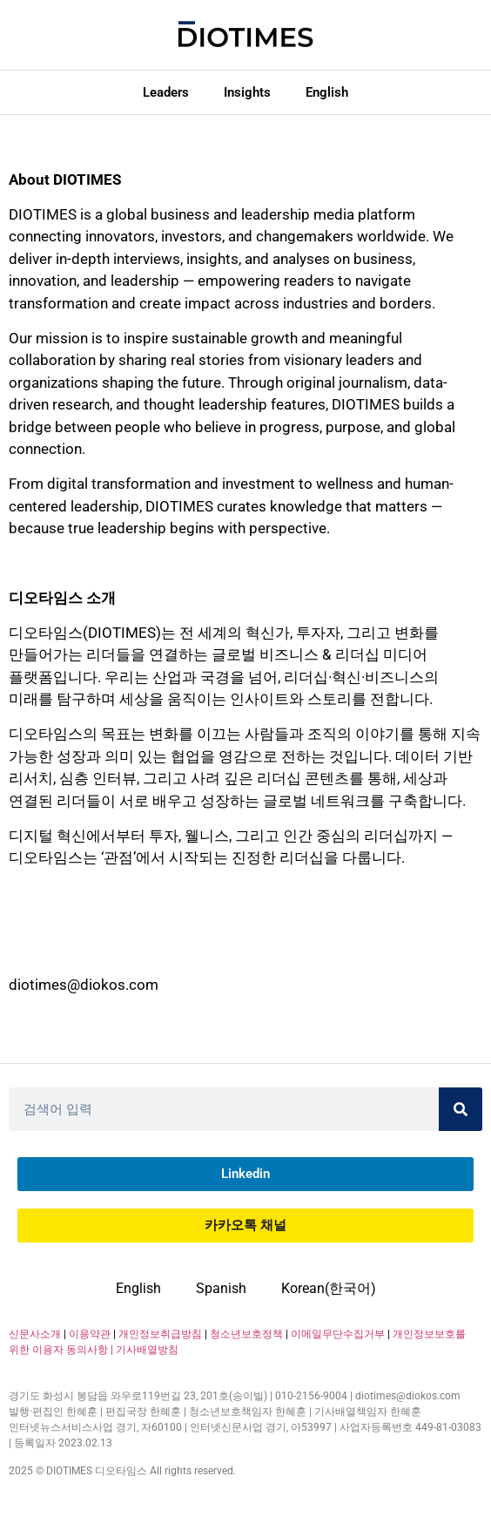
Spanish (221, 1288)
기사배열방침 (147, 1350)
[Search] (460, 1109)
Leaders (166, 92)
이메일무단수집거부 (338, 1334)
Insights (247, 92)
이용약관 (90, 1334)
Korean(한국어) (328, 1288)
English (327, 92)
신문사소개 (35, 1334)
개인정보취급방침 (160, 1334)
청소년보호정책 (246, 1334)
